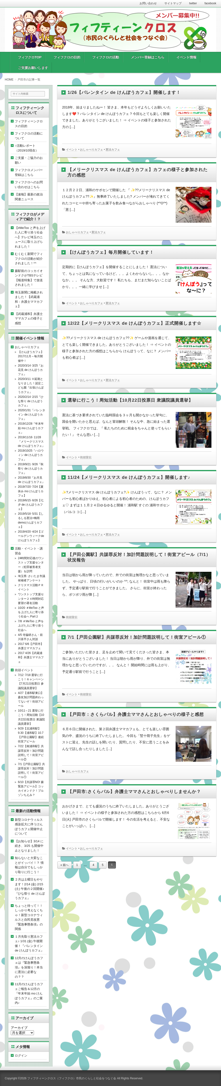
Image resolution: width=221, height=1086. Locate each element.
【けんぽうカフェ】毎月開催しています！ (111, 252)
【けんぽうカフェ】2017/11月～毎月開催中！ (31, 356)
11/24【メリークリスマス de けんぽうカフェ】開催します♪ (129, 477)
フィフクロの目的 (67, 57)
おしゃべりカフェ (91, 149)
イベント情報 (186, 57)
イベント (71, 149)
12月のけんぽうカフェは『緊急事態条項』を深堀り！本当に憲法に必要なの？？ (29, 967)
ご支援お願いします (33, 68)
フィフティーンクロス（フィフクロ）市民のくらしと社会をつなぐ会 (71, 1078)
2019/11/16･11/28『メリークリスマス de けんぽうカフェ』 (31, 442)
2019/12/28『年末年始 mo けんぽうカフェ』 (31, 428)
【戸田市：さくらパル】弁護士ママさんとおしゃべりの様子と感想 (136, 714)
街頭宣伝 (86, 457)
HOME (9, 79)
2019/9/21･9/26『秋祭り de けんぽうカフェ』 (30, 469)
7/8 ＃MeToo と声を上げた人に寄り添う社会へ (31, 626)
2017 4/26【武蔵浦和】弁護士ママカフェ (31, 657)
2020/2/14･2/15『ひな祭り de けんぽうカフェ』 (30, 401)
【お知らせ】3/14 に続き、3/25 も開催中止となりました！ (29, 845)
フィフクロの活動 (105, 57)
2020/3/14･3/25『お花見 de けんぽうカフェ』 (30, 370)
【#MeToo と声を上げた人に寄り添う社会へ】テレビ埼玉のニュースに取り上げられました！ (30, 237)
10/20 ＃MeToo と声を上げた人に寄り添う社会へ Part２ (31, 612)
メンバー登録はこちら (147, 57)
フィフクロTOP (30, 57)
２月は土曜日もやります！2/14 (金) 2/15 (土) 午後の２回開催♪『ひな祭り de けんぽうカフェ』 (30, 889)
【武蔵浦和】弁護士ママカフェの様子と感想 (29, 318)
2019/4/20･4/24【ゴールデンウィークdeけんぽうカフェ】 (31, 536)
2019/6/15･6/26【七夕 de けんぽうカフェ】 (30, 505)
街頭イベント (24, 670)
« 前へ (64, 865)
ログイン (21, 1055)
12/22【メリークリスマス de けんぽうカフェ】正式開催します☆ (134, 323)
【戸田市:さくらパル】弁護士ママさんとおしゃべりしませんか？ (134, 791)
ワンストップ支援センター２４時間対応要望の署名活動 (31, 599)
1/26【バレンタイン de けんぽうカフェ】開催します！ (124, 92)
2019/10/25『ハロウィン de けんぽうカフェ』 (31, 455)
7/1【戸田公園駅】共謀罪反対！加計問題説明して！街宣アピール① (137, 637)
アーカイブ (19, 1028)
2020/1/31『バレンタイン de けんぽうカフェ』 (31, 415)
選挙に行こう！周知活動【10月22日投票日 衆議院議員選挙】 (130, 400)
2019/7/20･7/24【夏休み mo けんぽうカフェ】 (31, 491)
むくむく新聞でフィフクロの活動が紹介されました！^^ (29, 258)
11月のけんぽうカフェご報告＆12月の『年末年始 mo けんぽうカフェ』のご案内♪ (29, 993)
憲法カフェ (113, 149)
